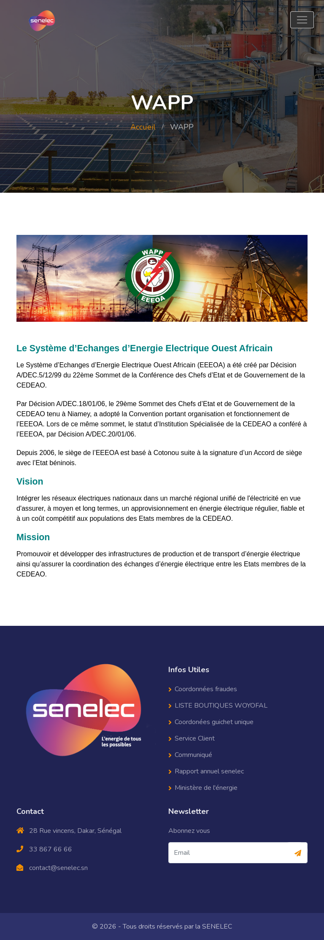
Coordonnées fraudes (206, 689)
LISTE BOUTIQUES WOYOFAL (221, 705)
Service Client (195, 738)
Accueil (143, 127)
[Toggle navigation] (302, 19)
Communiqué (193, 755)
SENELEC (217, 926)
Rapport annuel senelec (209, 771)
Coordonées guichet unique (214, 722)
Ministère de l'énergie (206, 787)
